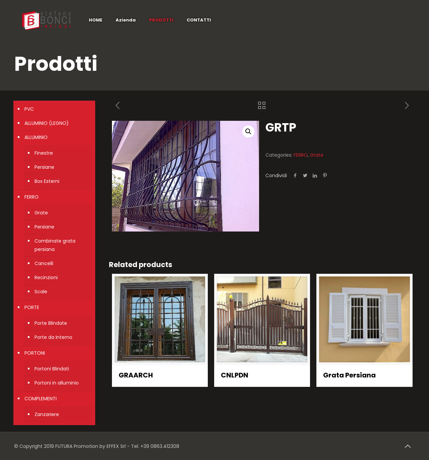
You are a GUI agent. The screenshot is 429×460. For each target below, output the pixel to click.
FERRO (301, 155)
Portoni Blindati (52, 368)
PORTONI (34, 353)
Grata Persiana (349, 375)
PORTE (31, 307)
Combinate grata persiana (55, 245)
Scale (41, 291)
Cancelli (44, 263)
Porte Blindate (51, 323)
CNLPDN (234, 375)
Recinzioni (46, 277)
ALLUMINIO (36, 137)
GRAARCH (136, 375)
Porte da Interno (53, 337)
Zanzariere (47, 414)
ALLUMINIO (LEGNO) (46, 123)
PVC (29, 109)
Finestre (44, 153)
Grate (316, 155)
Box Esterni (47, 181)
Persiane (44, 167)
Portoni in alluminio (57, 382)
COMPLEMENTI (40, 398)
